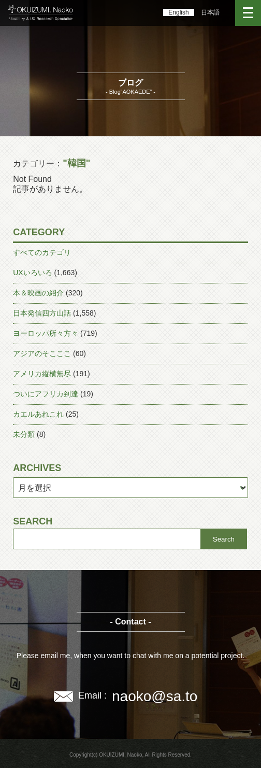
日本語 (210, 12)
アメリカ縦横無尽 (42, 373)
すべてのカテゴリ (42, 252)
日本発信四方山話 (42, 313)
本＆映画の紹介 (38, 293)
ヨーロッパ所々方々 (45, 333)
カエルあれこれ (38, 414)
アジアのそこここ (42, 353)
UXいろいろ (32, 272)
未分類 (24, 434)
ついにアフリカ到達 (45, 394)
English (178, 12)
